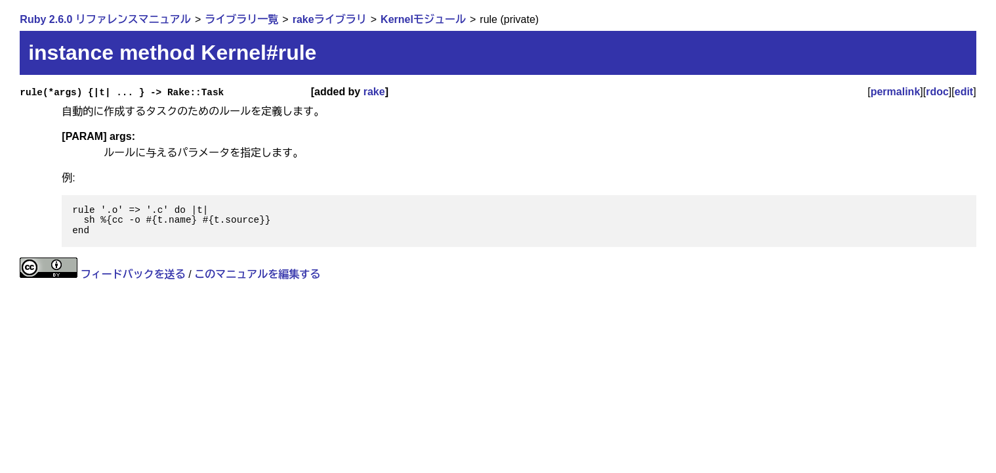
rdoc (937, 91)
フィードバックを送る (133, 274)
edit (964, 91)
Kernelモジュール (423, 19)
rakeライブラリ (330, 19)
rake (374, 91)
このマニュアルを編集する (257, 274)
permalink (896, 91)
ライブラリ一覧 (241, 19)
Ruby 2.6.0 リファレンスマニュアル (105, 19)
